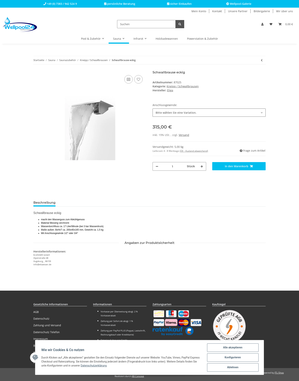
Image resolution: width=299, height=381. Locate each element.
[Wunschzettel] (271, 24)
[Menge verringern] (157, 166)
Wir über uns (284, 11)
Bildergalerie (262, 11)
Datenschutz (41, 318)
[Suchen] (146, 24)
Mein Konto (198, 11)
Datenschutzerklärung (94, 365)
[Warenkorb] (285, 24)
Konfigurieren (232, 357)
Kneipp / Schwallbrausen (183, 86)
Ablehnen (232, 367)
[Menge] (172, 166)
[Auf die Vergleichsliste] (128, 79)
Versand (184, 135)
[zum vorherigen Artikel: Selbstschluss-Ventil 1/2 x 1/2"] (262, 60)
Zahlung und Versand (47, 325)
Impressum (40, 339)
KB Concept (138, 376)
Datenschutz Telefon (46, 332)
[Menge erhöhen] (202, 166)
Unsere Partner (238, 11)
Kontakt (217, 11)
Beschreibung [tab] (44, 202)
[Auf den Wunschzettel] (138, 79)
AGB (36, 312)
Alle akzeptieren (232, 347)
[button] (262, 24)
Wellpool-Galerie (238, 4)
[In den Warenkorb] (239, 166)
